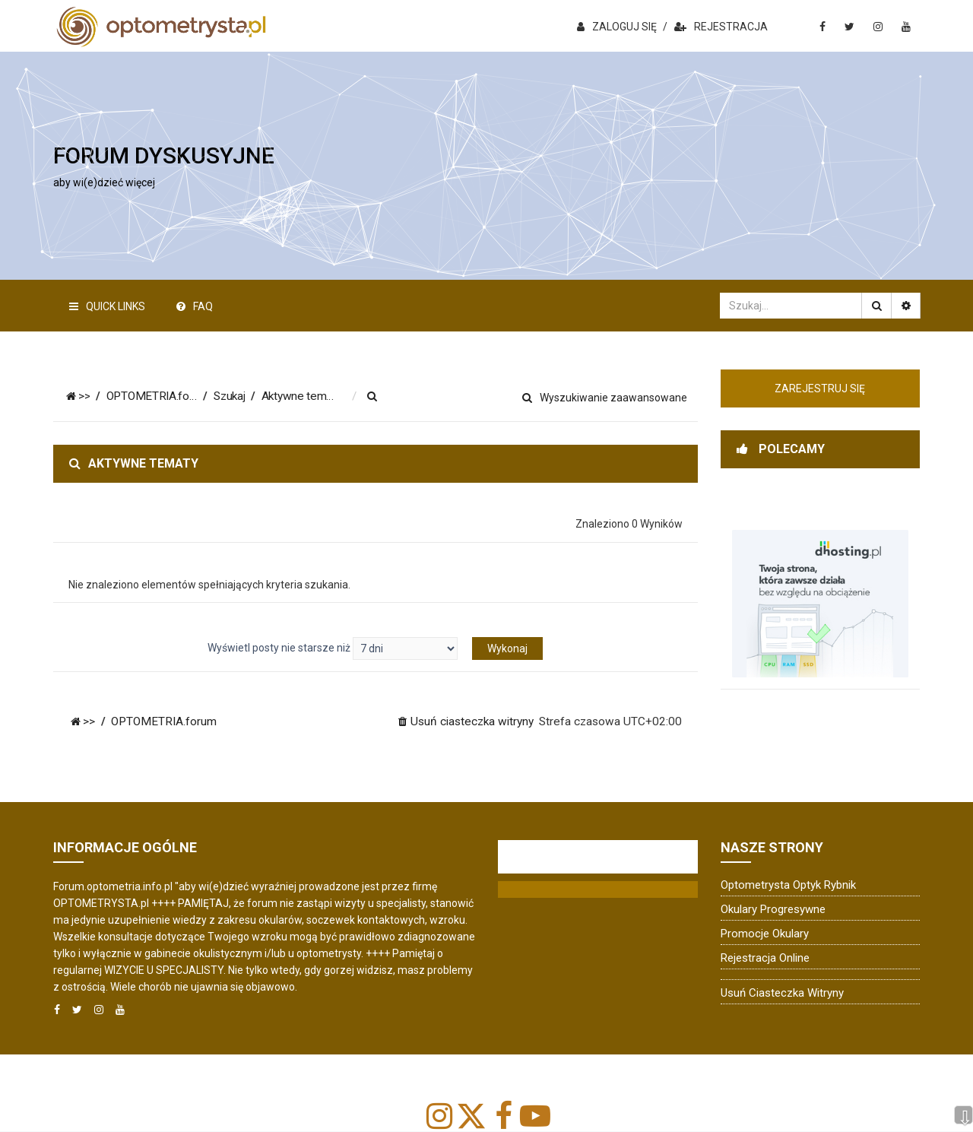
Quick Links (107, 306)
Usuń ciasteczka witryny (782, 993)
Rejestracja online (765, 958)
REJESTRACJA (721, 27)
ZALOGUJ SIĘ (617, 27)
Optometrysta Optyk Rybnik (788, 885)
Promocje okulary (765, 933)
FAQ (194, 306)
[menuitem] (377, 397)
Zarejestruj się (820, 388)
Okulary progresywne (773, 909)
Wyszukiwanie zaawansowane (604, 398)
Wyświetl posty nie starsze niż (333, 648)
